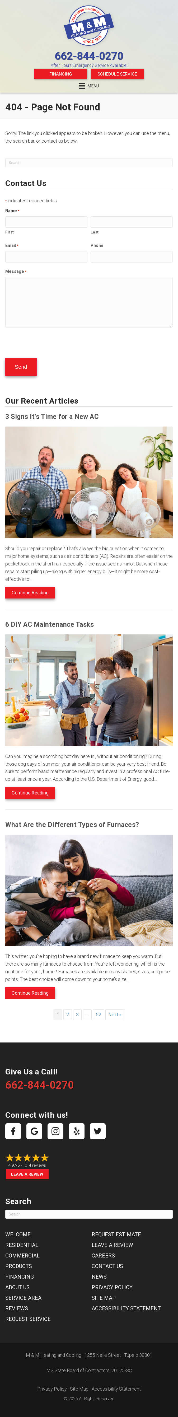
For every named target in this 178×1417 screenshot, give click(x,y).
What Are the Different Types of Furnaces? (72, 821)
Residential (21, 1241)
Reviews (16, 1305)
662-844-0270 (89, 56)
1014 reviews (34, 1161)
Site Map (104, 1294)
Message (15, 270)
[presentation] (45, 340)
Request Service (28, 1315)
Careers (103, 1252)
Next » (114, 1011)
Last (95, 231)
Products (18, 1262)
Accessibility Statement (126, 1305)
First (9, 231)
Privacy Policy (112, 1283)
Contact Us (107, 1262)
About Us (17, 1283)
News (99, 1273)
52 (98, 1011)
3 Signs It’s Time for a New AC (52, 413)
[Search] (89, 162)
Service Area (23, 1294)
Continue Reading (30, 589)
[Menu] (89, 85)
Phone (97, 244)
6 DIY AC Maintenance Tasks (49, 621)
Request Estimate (116, 1231)
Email (11, 245)
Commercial (22, 1252)
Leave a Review (27, 1170)
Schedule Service (117, 74)
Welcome (18, 1231)
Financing (60, 74)
